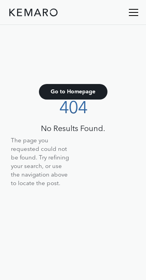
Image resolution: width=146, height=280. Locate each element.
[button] (132, 12)
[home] (33, 14)
